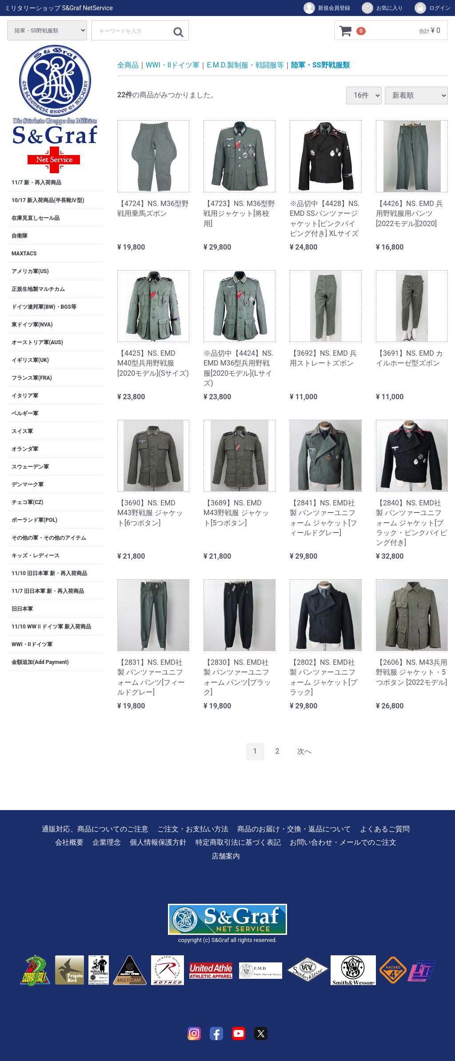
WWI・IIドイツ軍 (32, 644)
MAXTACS (24, 253)
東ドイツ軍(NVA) (32, 325)
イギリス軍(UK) (30, 360)
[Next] (304, 751)
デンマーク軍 (28, 484)
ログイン (432, 8)
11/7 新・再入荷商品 (36, 182)
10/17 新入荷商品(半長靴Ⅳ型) (48, 200)
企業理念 (106, 842)
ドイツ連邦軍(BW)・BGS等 (44, 307)
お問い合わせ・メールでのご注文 (343, 842)
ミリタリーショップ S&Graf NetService (58, 8)
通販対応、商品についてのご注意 (95, 829)
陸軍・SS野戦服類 (320, 65)
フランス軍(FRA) (32, 378)
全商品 (128, 65)
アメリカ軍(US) (30, 271)
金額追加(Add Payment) (40, 662)
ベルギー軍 (25, 413)
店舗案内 (226, 855)
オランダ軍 (25, 449)
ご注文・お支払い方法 (192, 829)
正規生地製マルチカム (38, 289)
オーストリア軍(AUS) (37, 342)
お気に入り (382, 8)
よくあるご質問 (385, 829)
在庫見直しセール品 (36, 218)
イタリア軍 (25, 396)
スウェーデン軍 (30, 467)
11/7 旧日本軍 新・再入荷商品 (48, 591)
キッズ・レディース (36, 555)
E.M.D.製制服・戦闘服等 (245, 65)
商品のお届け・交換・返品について (294, 829)
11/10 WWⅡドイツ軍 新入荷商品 (51, 627)
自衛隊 (20, 236)
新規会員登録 (326, 8)
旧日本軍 (22, 609)
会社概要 (69, 842)
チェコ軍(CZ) (28, 502)
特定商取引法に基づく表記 (238, 842)
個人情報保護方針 (158, 842)
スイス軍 (22, 431)
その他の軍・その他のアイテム (49, 538)
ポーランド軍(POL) (34, 520)
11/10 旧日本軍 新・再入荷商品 (49, 573)
